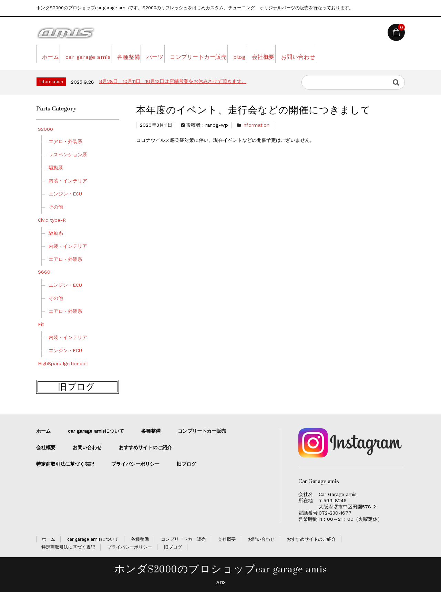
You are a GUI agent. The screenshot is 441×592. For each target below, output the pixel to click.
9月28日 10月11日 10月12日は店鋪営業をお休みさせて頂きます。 (172, 81)
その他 (58, 207)
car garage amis (101, 53)
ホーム (53, 53)
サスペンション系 (70, 154)
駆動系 (56, 167)
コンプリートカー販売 (243, 53)
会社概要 (328, 53)
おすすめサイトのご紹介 (145, 447)
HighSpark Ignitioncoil (63, 363)
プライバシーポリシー (135, 464)
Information (255, 125)
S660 (46, 272)
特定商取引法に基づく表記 (65, 464)
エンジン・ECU (68, 194)
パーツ (189, 53)
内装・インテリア (70, 180)
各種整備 (152, 53)
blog (294, 53)
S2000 (45, 129)
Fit (43, 324)
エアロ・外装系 (68, 141)
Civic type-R (54, 220)
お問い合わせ (373, 53)
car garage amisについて (96, 431)
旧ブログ (186, 464)
